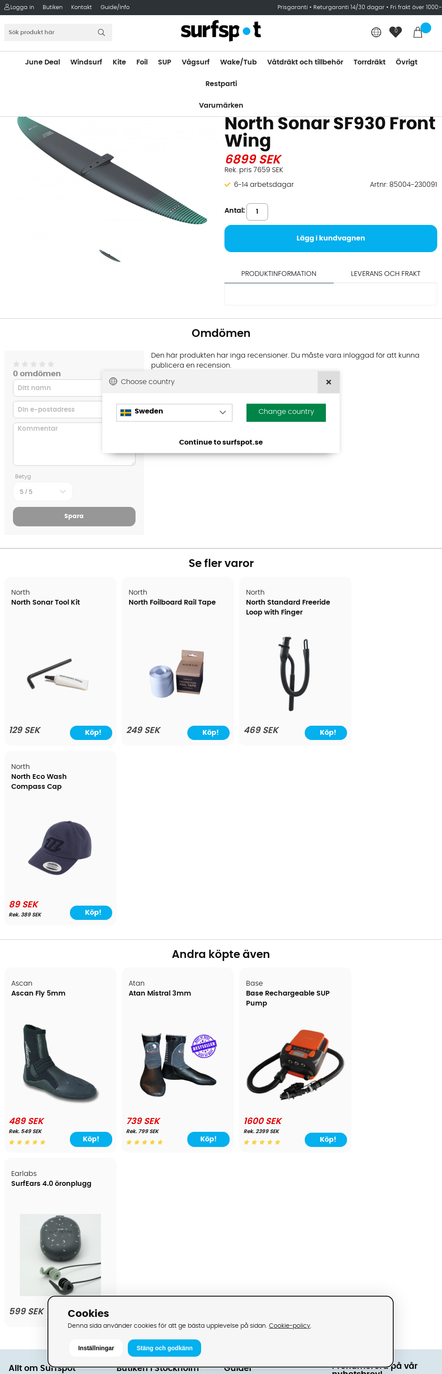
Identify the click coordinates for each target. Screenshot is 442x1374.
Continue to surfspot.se (221, 442)
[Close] (329, 383)
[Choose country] (174, 413)
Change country (286, 412)
